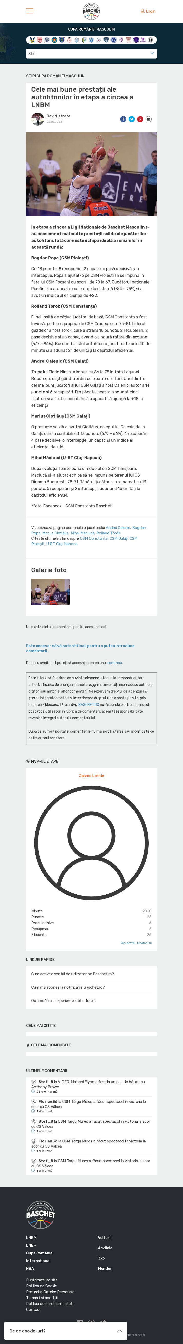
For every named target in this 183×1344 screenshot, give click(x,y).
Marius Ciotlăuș (55, 533)
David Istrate (58, 116)
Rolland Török (108, 533)
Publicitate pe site (42, 1280)
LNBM (31, 1237)
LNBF (31, 1245)
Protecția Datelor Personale (50, 1292)
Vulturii (104, 1237)
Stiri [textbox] (31, 53)
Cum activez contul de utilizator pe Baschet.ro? (72, 974)
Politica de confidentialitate (50, 1303)
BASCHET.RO (88, 705)
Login (148, 11)
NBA (30, 1268)
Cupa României (40, 1253)
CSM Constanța (94, 538)
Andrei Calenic (118, 527)
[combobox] (91, 54)
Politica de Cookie (41, 1286)
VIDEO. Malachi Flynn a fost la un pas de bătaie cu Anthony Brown (88, 1084)
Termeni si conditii (42, 1297)
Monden (105, 1268)
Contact (33, 1309)
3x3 (101, 1258)
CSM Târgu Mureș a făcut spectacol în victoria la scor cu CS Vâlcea (88, 1104)
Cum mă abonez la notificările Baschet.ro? (68, 987)
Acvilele (105, 1248)
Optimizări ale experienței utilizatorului (63, 1000)
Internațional (38, 1260)
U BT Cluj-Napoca (61, 544)
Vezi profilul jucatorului (136, 943)
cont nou (114, 663)
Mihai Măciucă (83, 533)
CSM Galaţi (119, 538)
